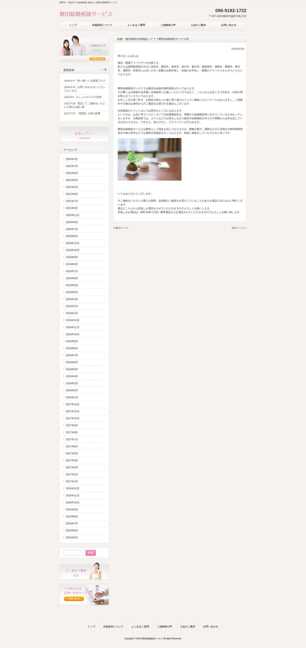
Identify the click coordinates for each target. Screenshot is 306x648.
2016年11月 (72, 495)
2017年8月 (72, 432)
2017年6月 (72, 446)
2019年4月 (72, 292)
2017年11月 (72, 411)
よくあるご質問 (140, 626)
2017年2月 (72, 474)
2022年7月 (72, 166)
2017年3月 (72, 467)
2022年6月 (72, 173)
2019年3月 (72, 299)
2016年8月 (72, 516)
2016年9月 (72, 509)
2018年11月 (72, 327)
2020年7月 (72, 229)
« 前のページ (120, 227)
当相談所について (113, 626)
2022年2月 (72, 187)
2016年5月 (72, 537)
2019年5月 (72, 285)
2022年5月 (72, 180)
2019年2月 (72, 306)
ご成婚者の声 (164, 626)
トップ (91, 626)
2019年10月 (72, 250)
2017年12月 (72, 404)
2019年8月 (72, 264)
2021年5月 (72, 208)
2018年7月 (72, 355)
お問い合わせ (210, 626)
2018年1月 (72, 397)
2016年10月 (72, 502)
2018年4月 (72, 376)
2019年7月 (72, 271)
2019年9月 (72, 257)
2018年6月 (72, 362)
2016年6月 (72, 530)
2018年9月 (72, 341)
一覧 (104, 69)
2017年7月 (72, 439)
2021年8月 (72, 194)
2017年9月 (72, 425)
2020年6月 (72, 236)
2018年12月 (72, 320)
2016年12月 (72, 488)
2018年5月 (72, 369)
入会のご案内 (187, 626)
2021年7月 (72, 201)
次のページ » (239, 227)
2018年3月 (72, 383)
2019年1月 (72, 313)
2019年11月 (72, 243)
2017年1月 (72, 481)
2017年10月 (72, 418)
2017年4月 (72, 460)
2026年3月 (72, 159)
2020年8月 (72, 222)
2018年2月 (72, 390)
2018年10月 (72, 334)
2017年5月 (72, 453)
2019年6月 (72, 278)
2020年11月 (72, 215)
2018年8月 (72, 348)
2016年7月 (72, 523)
